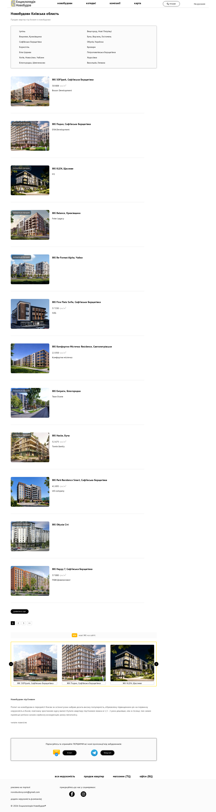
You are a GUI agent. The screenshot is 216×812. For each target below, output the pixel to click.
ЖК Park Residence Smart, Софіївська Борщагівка (79, 480)
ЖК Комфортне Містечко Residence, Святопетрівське (82, 346)
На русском (199, 3)
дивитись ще (19, 611)
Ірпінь (22, 31)
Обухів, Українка (95, 41)
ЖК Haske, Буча (61, 435)
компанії (115, 3)
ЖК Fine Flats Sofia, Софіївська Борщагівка (76, 302)
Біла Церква (25, 52)
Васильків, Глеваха (96, 62)
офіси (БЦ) (146, 776)
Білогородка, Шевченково (32, 62)
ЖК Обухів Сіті (60, 524)
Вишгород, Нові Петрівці (99, 31)
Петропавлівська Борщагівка (101, 52)
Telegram (107, 753)
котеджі (91, 3)
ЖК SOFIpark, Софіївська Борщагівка (73, 79)
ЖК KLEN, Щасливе (62, 168)
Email (69, 753)
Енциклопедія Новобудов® (32, 805)
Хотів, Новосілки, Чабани (31, 57)
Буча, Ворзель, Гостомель (99, 36)
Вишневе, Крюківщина (30, 36)
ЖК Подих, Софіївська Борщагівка (71, 124)
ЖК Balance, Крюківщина (66, 213)
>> (29, 623)
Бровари (91, 47)
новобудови (64, 3)
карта (137, 3)
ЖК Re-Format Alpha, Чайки (67, 257)
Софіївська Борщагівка (30, 41)
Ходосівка (92, 57)
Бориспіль (24, 47)
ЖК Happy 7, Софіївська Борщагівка (72, 569)
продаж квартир (94, 776)
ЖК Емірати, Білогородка (66, 391)
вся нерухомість (65, 776)
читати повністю (19, 722)
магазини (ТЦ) (122, 776)
